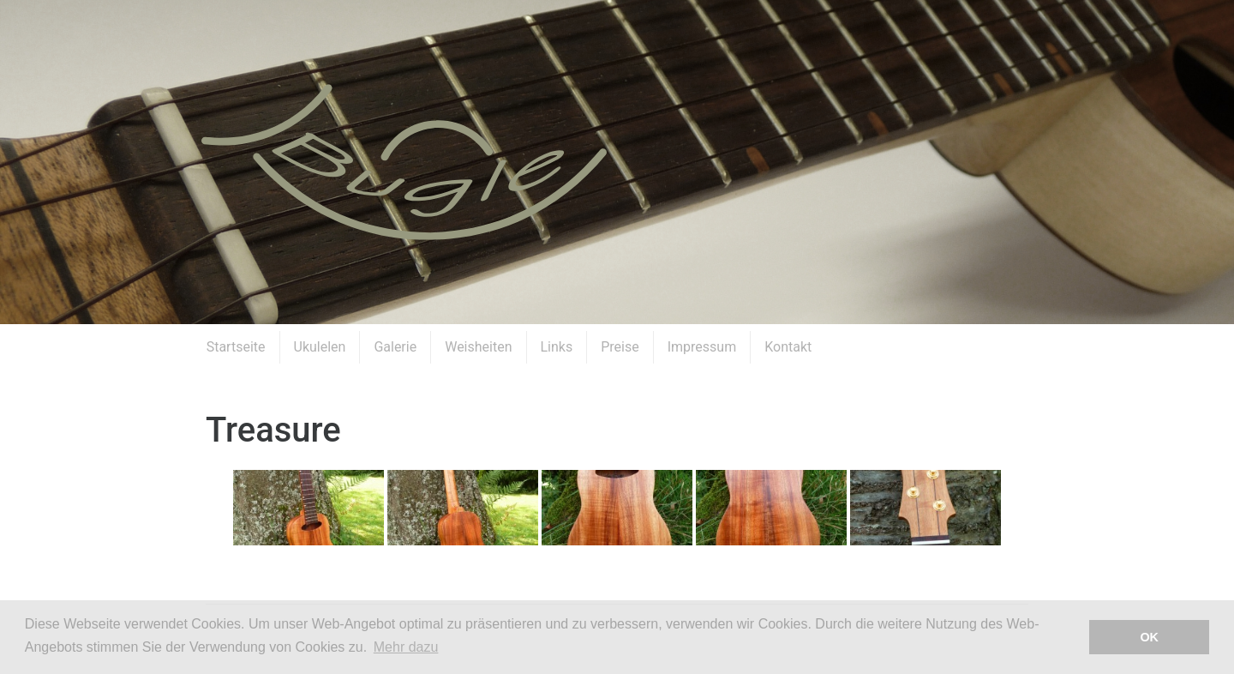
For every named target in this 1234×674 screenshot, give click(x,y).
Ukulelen (320, 347)
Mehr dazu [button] (406, 647)
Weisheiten (478, 347)
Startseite (236, 347)
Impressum (702, 347)
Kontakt (788, 347)
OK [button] (1149, 637)
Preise (619, 347)
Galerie (395, 347)
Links (557, 347)
